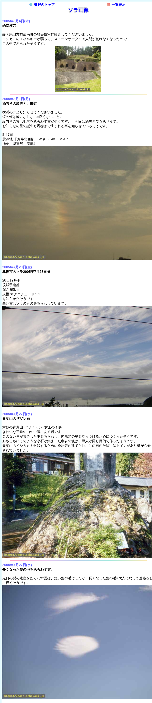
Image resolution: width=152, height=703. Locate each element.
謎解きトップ (42, 5)
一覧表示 (116, 5)
